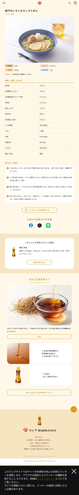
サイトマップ (52, 456)
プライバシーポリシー (29, 456)
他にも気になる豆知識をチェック (48, 393)
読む (54, 337)
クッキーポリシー (42, 456)
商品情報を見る (42, 262)
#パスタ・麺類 (9, 14)
